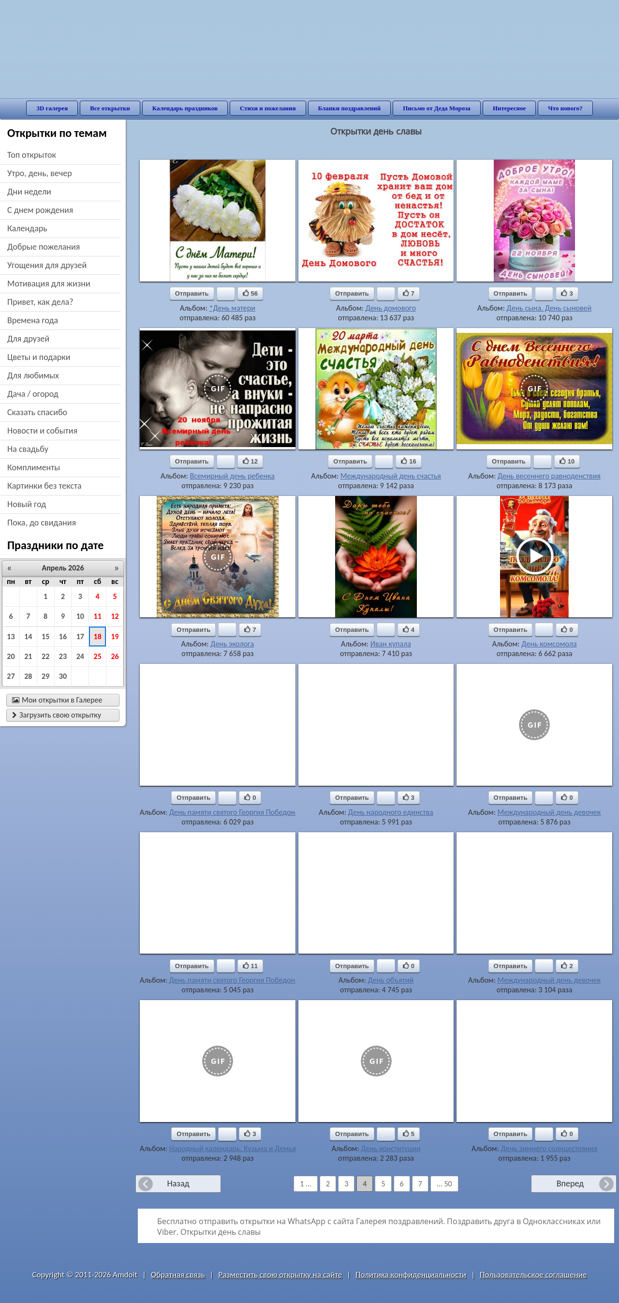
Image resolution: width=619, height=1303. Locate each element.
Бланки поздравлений (349, 108)
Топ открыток (31, 155)
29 (45, 676)
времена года (32, 320)
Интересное (509, 108)
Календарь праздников (185, 108)
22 (45, 656)
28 (28, 676)
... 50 (444, 1183)
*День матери (232, 308)
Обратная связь (178, 1275)
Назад (178, 1183)
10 (80, 616)
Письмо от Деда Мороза (437, 108)
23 (63, 656)
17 (80, 636)
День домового (391, 308)
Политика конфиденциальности (410, 1275)
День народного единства (390, 812)
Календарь (27, 228)
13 (11, 636)
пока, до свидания (41, 522)
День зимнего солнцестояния (549, 1148)
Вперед (570, 1183)
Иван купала (390, 643)
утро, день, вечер (39, 173)
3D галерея (52, 108)
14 (28, 636)
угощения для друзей (47, 265)
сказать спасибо (37, 412)
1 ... (305, 1183)
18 (98, 636)
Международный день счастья (390, 475)
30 (63, 676)
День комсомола (548, 643)
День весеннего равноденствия (549, 475)
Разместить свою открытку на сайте (280, 1275)
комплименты (33, 467)
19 (114, 636)
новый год (26, 504)
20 (11, 656)
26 (114, 656)
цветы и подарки (38, 357)
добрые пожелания (43, 246)
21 (28, 656)
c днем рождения (40, 210)
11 (98, 616)
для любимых (33, 375)
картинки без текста (44, 485)
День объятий (390, 980)
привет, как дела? (40, 302)
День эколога (232, 643)
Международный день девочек (549, 812)
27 (11, 676)
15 (45, 636)
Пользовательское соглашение (533, 1275)
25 (98, 656)
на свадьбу (27, 449)
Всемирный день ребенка (232, 475)
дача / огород (33, 394)
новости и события (42, 430)
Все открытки (110, 108)
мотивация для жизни (48, 283)
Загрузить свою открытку (56, 714)
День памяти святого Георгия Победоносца (239, 812)
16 (63, 636)
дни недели (29, 191)
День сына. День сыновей (549, 308)
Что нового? (565, 108)
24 (80, 656)
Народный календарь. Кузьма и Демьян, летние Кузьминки (266, 1148)
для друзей (28, 338)
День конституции (390, 1148)
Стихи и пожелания (268, 108)
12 (114, 616)
